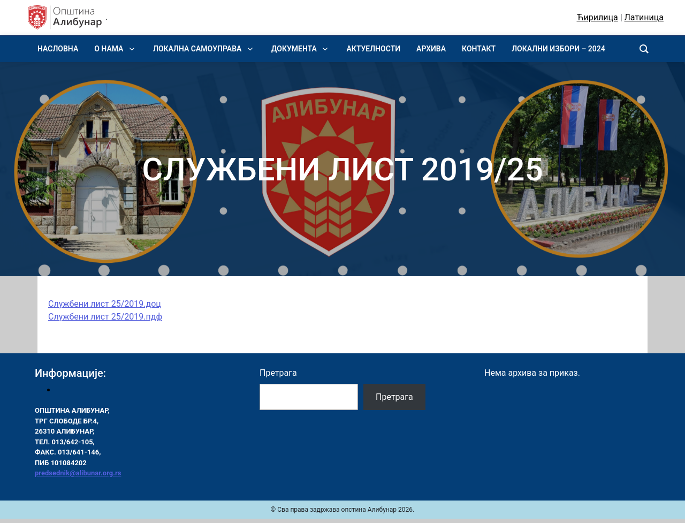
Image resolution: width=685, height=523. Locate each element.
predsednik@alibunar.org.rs (78, 473)
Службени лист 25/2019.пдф (105, 317)
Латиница (644, 17)
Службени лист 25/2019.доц (104, 304)
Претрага (278, 373)
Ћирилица (597, 17)
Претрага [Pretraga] (394, 397)
